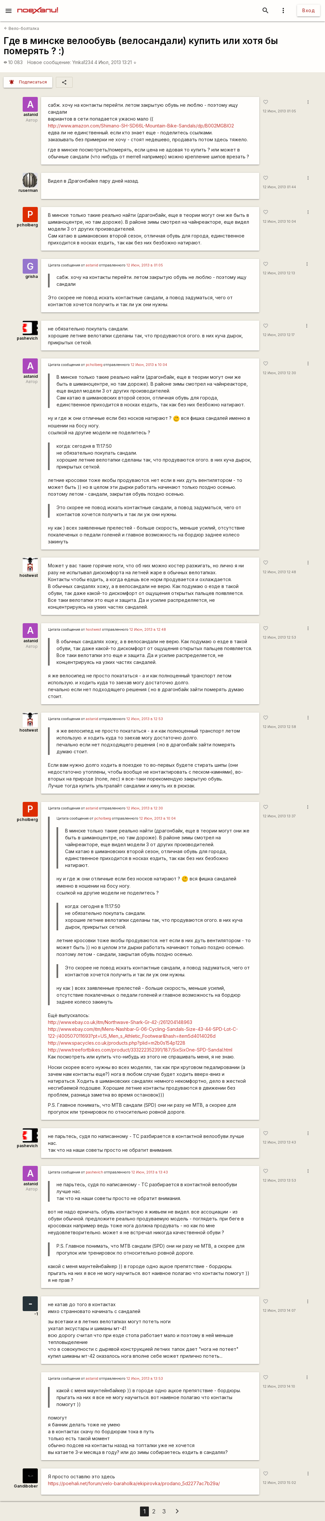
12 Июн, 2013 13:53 (279, 1180)
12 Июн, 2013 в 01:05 (145, 265)
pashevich (27, 338)
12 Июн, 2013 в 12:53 (145, 719)
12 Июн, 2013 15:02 (279, 1483)
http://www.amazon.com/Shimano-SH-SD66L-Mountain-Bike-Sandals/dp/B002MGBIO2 (141, 125)
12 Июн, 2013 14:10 (279, 1386)
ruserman (28, 190)
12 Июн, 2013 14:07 (279, 1310)
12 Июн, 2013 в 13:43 (149, 1172)
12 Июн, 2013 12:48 (279, 572)
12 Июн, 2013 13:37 (279, 816)
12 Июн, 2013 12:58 (279, 727)
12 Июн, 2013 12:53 (279, 637)
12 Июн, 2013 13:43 (279, 1142)
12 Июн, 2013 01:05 (279, 111)
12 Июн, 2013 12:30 (279, 373)
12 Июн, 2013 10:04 (279, 221)
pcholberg (27, 224)
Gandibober (26, 1486)
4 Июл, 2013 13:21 (115, 62)
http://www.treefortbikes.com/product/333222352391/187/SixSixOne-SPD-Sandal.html (140, 1050)
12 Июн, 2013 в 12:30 (145, 808)
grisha (31, 276)
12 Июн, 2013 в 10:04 (149, 365)
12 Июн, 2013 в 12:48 (147, 629)
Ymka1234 (82, 62)
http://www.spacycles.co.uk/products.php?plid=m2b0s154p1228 (116, 1043)
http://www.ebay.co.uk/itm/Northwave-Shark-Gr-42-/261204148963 (120, 1022)
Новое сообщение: (49, 62)
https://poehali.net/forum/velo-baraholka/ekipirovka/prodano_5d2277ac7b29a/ (134, 1483)
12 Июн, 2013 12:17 (279, 335)
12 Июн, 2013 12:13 (279, 273)
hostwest (28, 575)
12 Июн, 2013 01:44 (279, 187)
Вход (308, 10)
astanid (30, 114)
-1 (36, 1313)
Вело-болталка (21, 28)
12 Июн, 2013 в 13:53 (145, 1378)
